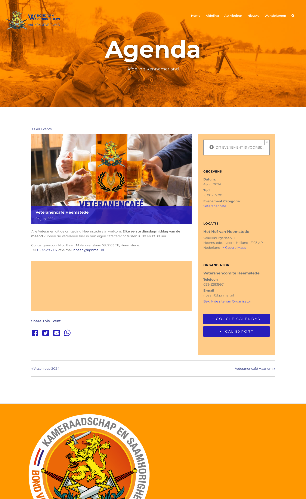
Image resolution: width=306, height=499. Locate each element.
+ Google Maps (234, 248)
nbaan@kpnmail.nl (88, 250)
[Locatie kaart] (111, 285)
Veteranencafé (214, 206)
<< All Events (41, 129)
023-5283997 (47, 250)
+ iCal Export (236, 331)
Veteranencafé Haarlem (255, 368)
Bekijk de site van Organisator (227, 301)
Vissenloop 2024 (45, 368)
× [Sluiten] (267, 142)
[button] (292, 15)
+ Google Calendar (236, 319)
